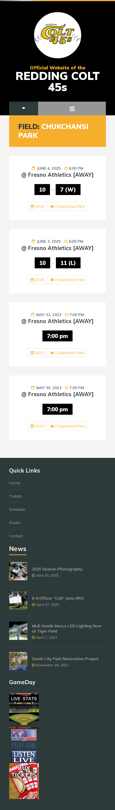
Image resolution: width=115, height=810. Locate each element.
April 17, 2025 (47, 607)
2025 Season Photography (57, 571)
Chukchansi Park (70, 206)
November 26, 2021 (52, 667)
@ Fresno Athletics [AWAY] (57, 174)
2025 (39, 206)
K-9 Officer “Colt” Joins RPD (58, 600)
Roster (15, 525)
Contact (16, 538)
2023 (39, 352)
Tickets (15, 498)
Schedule (17, 512)
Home (14, 485)
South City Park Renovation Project (65, 661)
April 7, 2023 (46, 640)
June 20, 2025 (47, 577)
